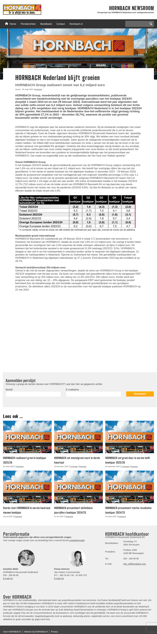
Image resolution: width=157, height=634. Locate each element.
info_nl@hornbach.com (134, 564)
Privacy (54, 631)
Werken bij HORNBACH (36, 631)
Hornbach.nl (76, 24)
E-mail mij (8, 578)
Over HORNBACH (12, 631)
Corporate (74, 466)
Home (10, 23)
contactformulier (77, 540)
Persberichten (28, 24)
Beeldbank (46, 24)
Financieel (38, 89)
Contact (60, 24)
